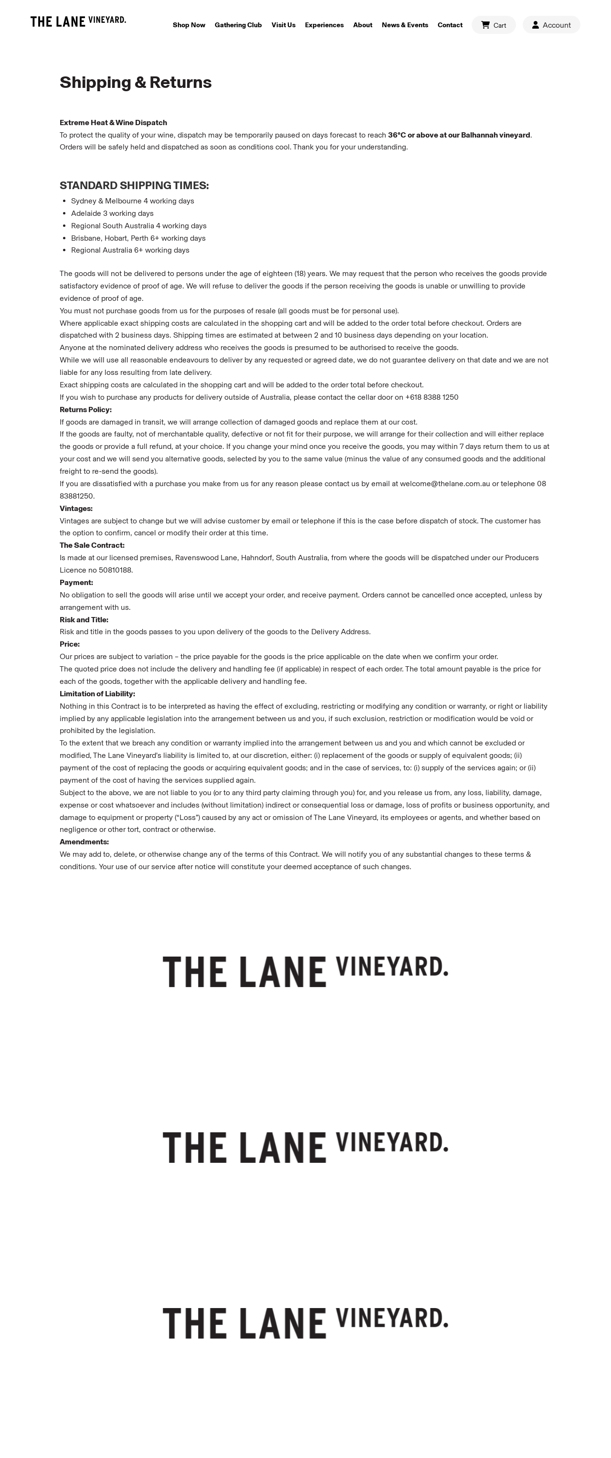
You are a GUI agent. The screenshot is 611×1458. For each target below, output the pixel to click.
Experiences (324, 25)
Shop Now (189, 25)
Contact (450, 25)
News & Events (405, 25)
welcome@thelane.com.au (445, 483)
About (362, 25)
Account (551, 25)
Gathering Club (238, 25)
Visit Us (283, 25)
